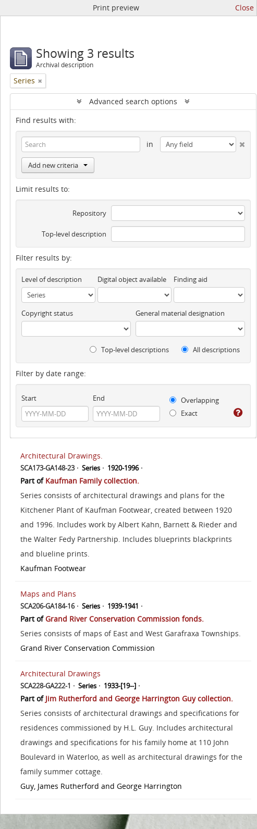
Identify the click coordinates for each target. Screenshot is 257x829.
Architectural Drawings (60, 673)
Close (244, 8)
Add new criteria (58, 165)
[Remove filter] (40, 81)
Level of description (51, 279)
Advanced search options (133, 101)
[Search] (80, 144)
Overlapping (194, 400)
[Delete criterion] (240, 142)
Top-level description (74, 234)
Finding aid (190, 279)
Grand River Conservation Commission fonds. (124, 619)
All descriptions (210, 349)
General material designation (180, 313)
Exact (183, 413)
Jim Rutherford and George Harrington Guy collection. (139, 698)
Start (28, 398)
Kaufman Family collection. (92, 481)
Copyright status (47, 313)
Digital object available (131, 279)
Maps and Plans (48, 594)
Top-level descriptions (129, 349)
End (99, 398)
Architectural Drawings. (61, 456)
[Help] (238, 412)
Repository (89, 213)
